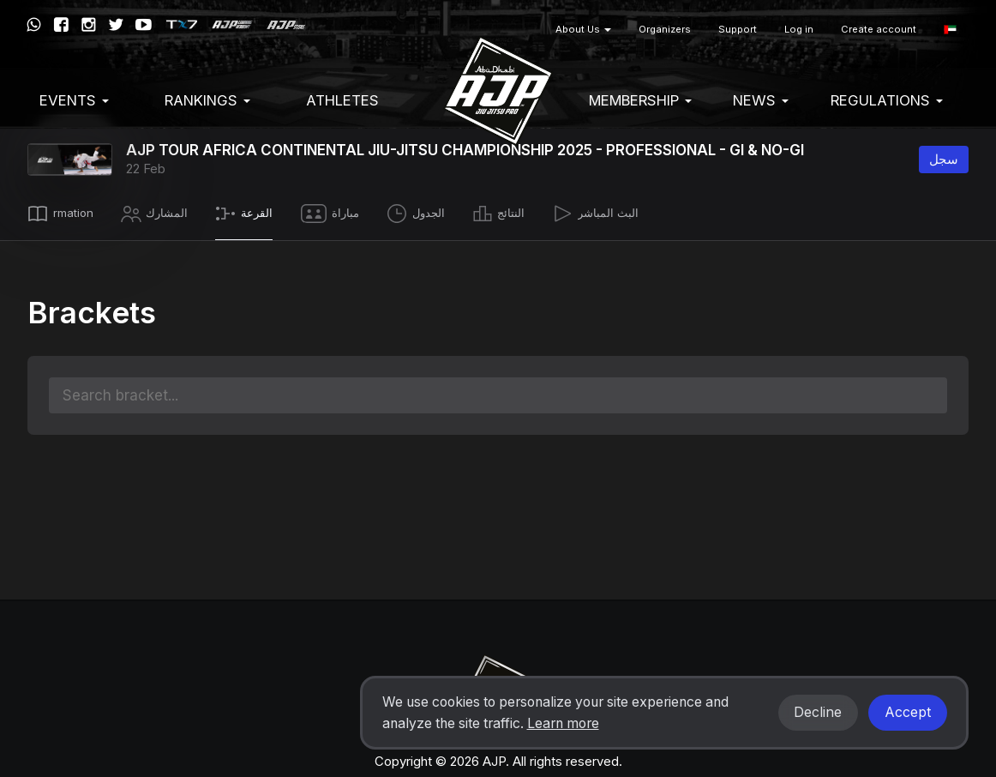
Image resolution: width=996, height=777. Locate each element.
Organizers (665, 29)
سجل (943, 159)
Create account (878, 29)
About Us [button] (583, 29)
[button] (950, 29)
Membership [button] (640, 100)
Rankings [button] (207, 100)
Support (737, 29)
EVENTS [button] (74, 100)
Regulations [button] (887, 100)
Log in (798, 29)
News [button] (761, 100)
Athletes (342, 100)
